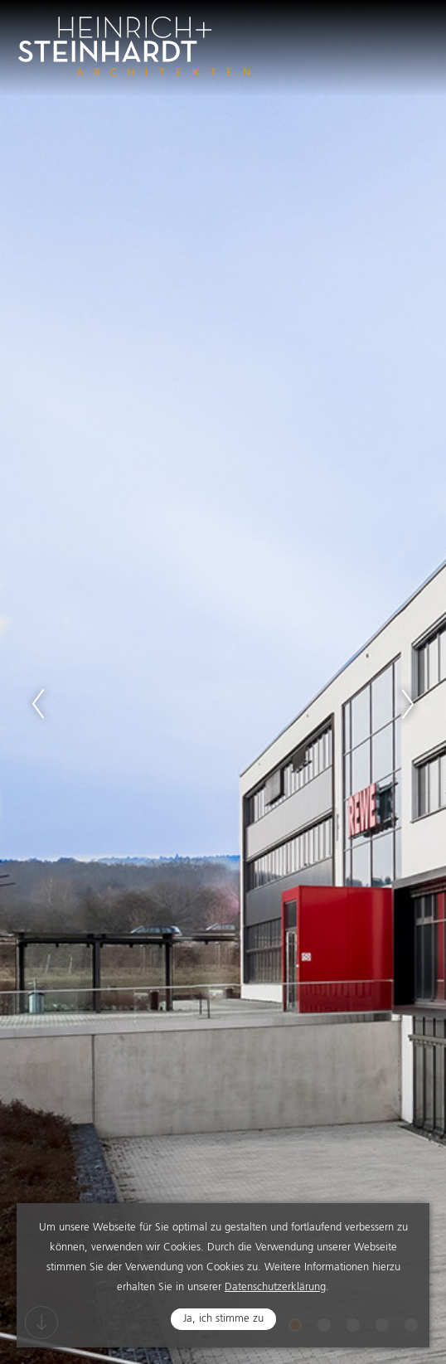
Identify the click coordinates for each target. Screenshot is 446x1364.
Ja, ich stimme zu (223, 1320)
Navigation (409, 35)
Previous (38, 704)
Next (408, 704)
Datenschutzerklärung (275, 1289)
